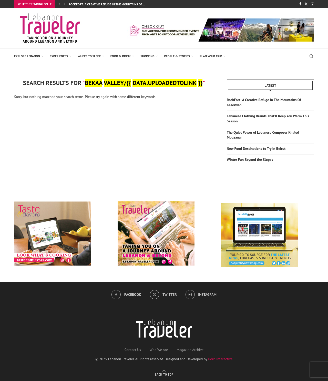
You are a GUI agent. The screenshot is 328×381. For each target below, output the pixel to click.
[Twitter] (306, 4)
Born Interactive (220, 358)
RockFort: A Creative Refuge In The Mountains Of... (107, 4)
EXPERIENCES (59, 56)
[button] (59, 4)
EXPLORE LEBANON (27, 56)
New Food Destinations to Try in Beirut (256, 148)
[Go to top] (164, 374)
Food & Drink (120, 56)
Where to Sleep (89, 56)
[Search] (311, 56)
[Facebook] (300, 4)
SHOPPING (147, 56)
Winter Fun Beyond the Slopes (250, 159)
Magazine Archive (190, 349)
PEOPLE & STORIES (177, 56)
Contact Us (133, 349)
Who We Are (159, 349)
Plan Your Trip (211, 56)
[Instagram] (312, 4)
